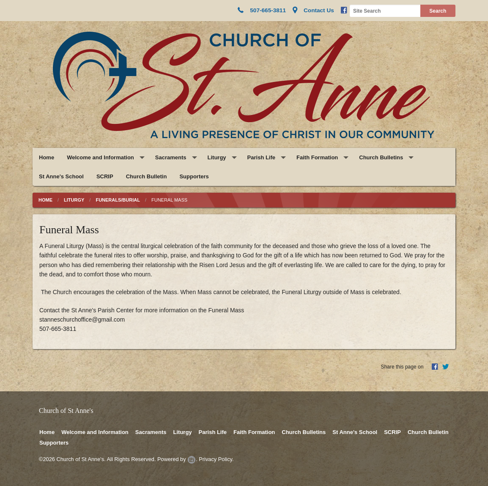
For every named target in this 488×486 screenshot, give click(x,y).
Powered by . (177, 459)
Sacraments (170, 157)
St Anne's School (61, 176)
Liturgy (217, 157)
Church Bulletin (146, 176)
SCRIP (104, 176)
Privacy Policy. (216, 459)
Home (46, 157)
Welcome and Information (100, 157)
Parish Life (261, 157)
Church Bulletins (381, 157)
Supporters (193, 176)
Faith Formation (317, 157)
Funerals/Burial (118, 199)
